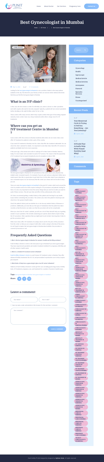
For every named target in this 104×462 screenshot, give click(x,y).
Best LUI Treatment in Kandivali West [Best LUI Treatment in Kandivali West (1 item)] (80, 290)
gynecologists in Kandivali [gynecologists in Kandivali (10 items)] (80, 318)
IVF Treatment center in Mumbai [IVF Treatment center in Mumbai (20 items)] (80, 359)
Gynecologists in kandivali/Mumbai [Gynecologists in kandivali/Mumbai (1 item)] (81, 323)
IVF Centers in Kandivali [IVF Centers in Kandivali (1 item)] (79, 349)
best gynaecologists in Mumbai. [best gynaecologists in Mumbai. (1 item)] (80, 204)
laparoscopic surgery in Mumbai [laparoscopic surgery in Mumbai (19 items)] (80, 407)
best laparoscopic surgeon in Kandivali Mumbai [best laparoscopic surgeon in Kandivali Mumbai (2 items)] (80, 268)
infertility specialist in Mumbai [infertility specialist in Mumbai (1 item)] (79, 333)
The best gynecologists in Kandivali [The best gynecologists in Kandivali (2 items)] (80, 439)
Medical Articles (82, 82)
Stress (78, 97)
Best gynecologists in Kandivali (29, 185)
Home (36, 28)
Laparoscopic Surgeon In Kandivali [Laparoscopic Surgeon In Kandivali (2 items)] (80, 383)
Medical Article (81, 78)
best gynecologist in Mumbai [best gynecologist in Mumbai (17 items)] (80, 228)
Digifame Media (59, 458)
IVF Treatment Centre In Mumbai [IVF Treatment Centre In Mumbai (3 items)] (80, 369)
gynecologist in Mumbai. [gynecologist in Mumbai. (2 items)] (80, 314)
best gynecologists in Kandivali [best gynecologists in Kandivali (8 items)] (80, 242)
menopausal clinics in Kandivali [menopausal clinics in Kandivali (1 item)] (79, 423)
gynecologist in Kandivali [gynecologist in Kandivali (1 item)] (80, 310)
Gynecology (18, 47)
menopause (80, 85)
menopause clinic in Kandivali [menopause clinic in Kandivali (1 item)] (79, 429)
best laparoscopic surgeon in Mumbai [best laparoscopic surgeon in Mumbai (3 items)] (80, 276)
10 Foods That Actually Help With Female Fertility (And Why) (79, 148)
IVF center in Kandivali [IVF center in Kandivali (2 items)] (79, 344)
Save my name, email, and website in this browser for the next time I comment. (35, 305)
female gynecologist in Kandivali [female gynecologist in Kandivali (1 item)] (80, 296)
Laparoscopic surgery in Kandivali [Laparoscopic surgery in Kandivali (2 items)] (80, 395)
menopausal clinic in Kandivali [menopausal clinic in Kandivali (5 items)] (79, 413)
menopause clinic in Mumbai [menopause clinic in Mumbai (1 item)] (80, 434)
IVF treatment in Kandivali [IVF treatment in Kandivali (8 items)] (80, 374)
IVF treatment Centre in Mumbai (34, 129)
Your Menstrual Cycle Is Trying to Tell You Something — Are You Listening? (81, 125)
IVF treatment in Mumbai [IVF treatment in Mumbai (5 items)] (80, 378)
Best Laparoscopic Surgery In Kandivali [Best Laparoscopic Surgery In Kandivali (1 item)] (80, 283)
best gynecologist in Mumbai (28, 90)
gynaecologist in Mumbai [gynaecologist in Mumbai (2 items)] (80, 301)
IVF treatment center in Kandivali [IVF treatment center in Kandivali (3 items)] (79, 354)
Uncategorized (81, 101)
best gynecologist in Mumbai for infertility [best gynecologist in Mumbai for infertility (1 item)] (80, 235)
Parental (79, 88)
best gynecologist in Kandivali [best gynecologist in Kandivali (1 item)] (80, 210)
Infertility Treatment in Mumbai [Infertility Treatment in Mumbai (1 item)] (79, 339)
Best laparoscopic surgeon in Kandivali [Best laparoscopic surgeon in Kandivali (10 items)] (80, 260)
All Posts (43, 28)
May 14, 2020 (16, 87)
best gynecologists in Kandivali (42, 274)
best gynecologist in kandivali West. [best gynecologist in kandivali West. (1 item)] (80, 222)
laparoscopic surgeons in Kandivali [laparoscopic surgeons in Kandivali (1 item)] (80, 389)
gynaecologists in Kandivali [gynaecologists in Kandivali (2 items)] (80, 305)
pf (76, 118)
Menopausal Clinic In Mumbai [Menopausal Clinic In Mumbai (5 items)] (80, 418)
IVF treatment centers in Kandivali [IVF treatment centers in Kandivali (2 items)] (79, 364)
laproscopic (80, 75)
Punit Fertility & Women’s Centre (20, 255)
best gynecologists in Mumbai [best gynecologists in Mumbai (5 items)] (80, 248)
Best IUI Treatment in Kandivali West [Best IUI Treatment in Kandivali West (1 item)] (80, 254)
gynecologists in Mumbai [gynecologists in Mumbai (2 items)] (80, 328)
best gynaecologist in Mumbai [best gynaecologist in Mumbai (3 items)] (80, 191)
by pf (25, 87)
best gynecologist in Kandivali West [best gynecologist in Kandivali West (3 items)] (80, 216)
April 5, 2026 (79, 157)
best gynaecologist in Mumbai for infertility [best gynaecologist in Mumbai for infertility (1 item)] (80, 198)
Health (78, 71)
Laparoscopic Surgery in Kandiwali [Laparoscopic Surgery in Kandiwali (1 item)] (80, 401)
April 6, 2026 (79, 134)
